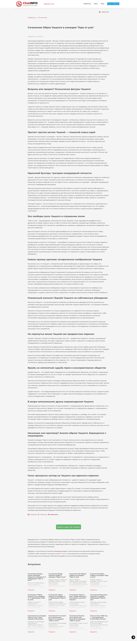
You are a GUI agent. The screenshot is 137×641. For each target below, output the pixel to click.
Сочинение (42, 17)
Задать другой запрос (68, 527)
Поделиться (105, 12)
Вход (102, 3)
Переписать (44, 514)
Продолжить (54, 514)
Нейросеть (87, 3)
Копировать (33, 514)
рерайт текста (60, 554)
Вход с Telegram (113, 4)
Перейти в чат (49, 4)
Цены (96, 3)
